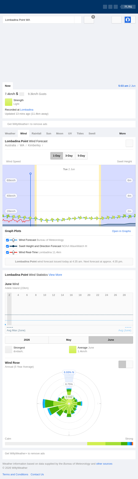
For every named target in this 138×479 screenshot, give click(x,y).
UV (70, 133)
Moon (59, 133)
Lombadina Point (45, 145)
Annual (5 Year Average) (19, 366)
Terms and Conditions (15, 474)
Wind (23, 133)
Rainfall (36, 133)
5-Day (81, 155)
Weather (10, 133)
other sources (104, 463)
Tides (80, 133)
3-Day (68, 155)
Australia (10, 145)
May (68, 339)
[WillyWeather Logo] (21, 6)
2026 (27, 339)
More (122, 133)
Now (7, 85)
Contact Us (37, 474)
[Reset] (70, 19)
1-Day (56, 155)
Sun (48, 133)
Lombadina (26, 109)
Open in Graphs (121, 231)
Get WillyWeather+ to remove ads (27, 124)
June (111, 339)
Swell (92, 133)
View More (55, 274)
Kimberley (34, 145)
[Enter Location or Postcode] (41, 19)
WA (22, 145)
